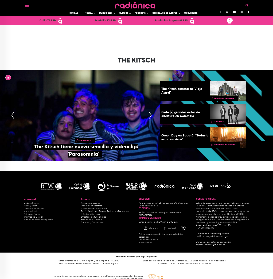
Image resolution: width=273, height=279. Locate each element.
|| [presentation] (8, 78)
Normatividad (30, 211)
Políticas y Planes (32, 214)
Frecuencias (190, 13)
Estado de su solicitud (92, 220)
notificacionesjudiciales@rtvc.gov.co (213, 236)
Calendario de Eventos (164, 13)
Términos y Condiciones (92, 223)
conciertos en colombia (225, 145)
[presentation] (12, 115)
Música (89, 13)
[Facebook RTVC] (169, 228)
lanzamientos (85, 140)
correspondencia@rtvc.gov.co (232, 211)
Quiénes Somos (31, 203)
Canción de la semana (224, 98)
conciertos (219, 122)
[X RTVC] (184, 228)
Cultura (123, 13)
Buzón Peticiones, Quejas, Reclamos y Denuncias (105, 211)
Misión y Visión (30, 206)
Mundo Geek (105, 13)
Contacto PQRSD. (236, 214)
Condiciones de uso (148, 240)
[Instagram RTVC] (151, 228)
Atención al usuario (90, 203)
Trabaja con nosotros (91, 206)
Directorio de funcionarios (93, 217)
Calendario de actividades (94, 209)
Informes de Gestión (33, 217)
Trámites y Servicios (90, 214)
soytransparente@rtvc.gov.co (210, 245)
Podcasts (140, 13)
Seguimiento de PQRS (226, 223)
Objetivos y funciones (34, 209)
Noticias (73, 13)
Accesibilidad (145, 243)
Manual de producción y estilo (38, 220)
